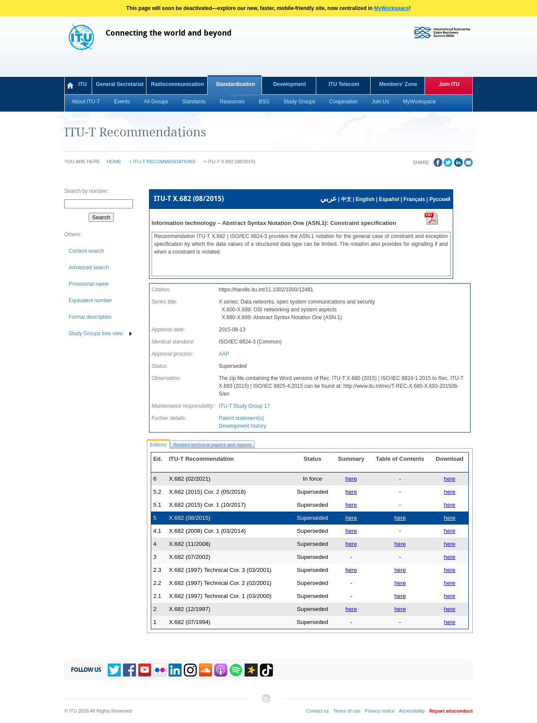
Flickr (159, 670)
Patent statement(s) (241, 418)
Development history (242, 426)
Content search (86, 251)
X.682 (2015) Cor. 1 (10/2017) (207, 505)
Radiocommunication (177, 84)
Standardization (235, 84)
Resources (232, 102)
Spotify (235, 670)
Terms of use (347, 710)
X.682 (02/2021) (190, 478)
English (365, 199)
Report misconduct (451, 710)
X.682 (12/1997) (190, 609)
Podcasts (220, 670)
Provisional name (89, 284)
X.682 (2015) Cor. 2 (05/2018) (207, 492)
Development (289, 84)
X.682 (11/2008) (190, 544)
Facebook (129, 670)
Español (389, 199)
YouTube (144, 670)
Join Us (380, 102)
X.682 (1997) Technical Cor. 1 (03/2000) (220, 596)
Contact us (317, 710)
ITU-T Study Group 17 (244, 406)
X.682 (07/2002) (190, 557)
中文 (346, 199)
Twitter (114, 670)
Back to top (265, 702)
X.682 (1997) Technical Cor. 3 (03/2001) (220, 570)
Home (114, 161)
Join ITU (449, 84)
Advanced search (89, 267)
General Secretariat (119, 84)
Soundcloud (205, 670)
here (450, 478)
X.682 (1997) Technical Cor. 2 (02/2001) (220, 583)
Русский (440, 199)
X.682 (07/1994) (190, 622)
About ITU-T (86, 102)
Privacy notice (379, 710)
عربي (328, 199)
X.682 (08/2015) (190, 518)
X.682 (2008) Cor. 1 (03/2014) (207, 531)
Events (122, 102)
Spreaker (251, 670)
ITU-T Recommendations (164, 161)
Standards (194, 102)
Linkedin (175, 670)
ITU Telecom (343, 84)
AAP (224, 354)
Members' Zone (398, 84)
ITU (82, 84)
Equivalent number (90, 300)
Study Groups (299, 102)
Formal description (90, 317)
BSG (264, 102)
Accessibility (412, 710)
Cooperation (343, 102)
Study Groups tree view (96, 333)
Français (414, 199)
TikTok (266, 670)
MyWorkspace (391, 8)
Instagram (190, 670)
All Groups (156, 102)
